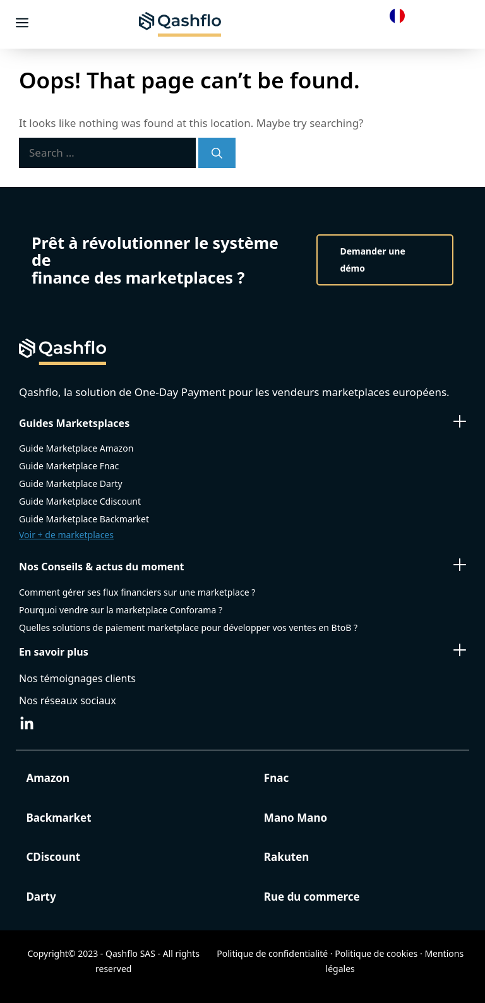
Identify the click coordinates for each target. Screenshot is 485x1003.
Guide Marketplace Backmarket (84, 519)
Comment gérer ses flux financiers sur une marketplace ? (137, 592)
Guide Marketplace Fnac (69, 466)
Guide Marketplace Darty (71, 483)
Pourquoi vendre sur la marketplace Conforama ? (120, 610)
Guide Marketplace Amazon (76, 448)
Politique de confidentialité (272, 953)
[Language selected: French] (400, 15)
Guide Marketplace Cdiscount (80, 501)
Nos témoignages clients (77, 678)
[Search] (217, 153)
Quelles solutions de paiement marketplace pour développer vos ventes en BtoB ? (188, 628)
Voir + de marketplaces (66, 535)
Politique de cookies (376, 953)
